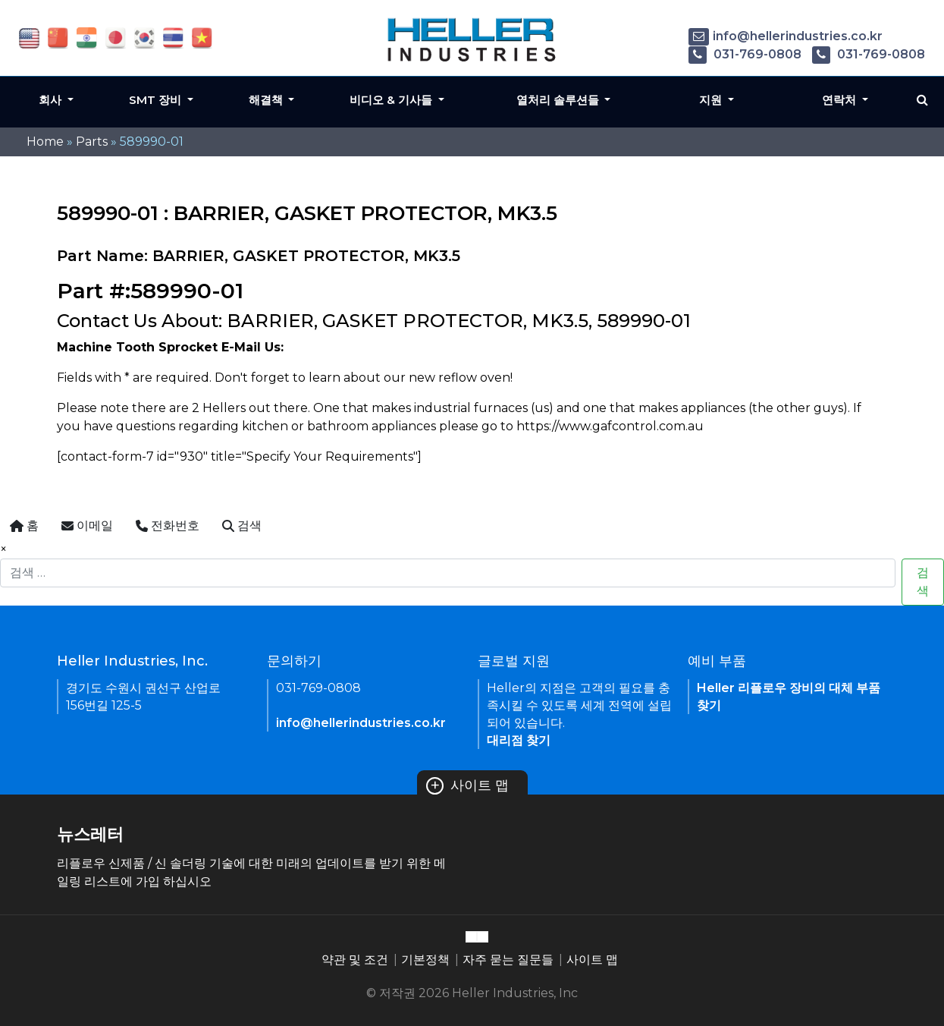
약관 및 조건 (354, 959)
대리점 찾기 (518, 740)
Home (45, 141)
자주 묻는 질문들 (508, 959)
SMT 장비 (156, 100)
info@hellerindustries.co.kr (785, 36)
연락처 (840, 100)
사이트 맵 (468, 785)
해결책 (267, 100)
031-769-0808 (744, 54)
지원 (712, 100)
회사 (51, 100)
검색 (923, 581)
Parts (92, 141)
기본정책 (425, 959)
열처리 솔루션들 (559, 100)
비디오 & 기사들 (392, 100)
